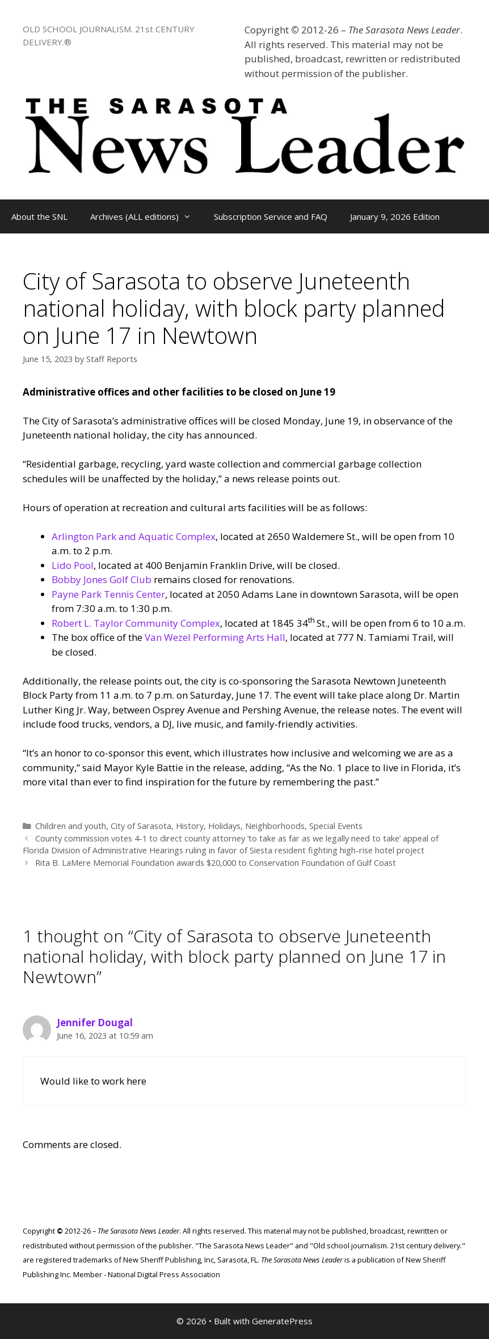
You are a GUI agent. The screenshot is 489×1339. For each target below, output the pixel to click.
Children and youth (70, 826)
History (190, 826)
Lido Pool (73, 565)
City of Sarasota (141, 826)
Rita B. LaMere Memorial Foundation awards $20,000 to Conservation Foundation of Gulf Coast (215, 862)
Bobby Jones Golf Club (101, 579)
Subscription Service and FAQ (270, 216)
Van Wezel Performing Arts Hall (215, 637)
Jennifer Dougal (95, 1022)
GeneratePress (282, 1321)
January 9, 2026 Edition (395, 216)
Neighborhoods (275, 826)
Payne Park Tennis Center (108, 594)
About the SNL (39, 216)
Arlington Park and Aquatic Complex (134, 536)
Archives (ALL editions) (146, 216)
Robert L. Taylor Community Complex (136, 623)
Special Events (335, 826)
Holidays (224, 826)
